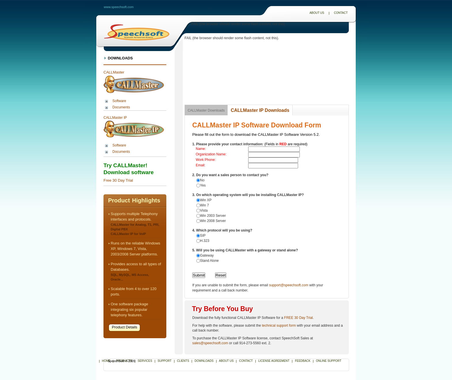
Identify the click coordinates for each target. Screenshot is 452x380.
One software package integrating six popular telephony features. (129, 309)
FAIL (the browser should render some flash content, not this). (238, 24)
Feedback (302, 360)
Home (106, 360)
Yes (203, 185)
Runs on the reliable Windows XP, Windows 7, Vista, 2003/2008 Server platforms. (135, 248)
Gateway (207, 255)
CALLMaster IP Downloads (260, 110)
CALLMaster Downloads (206, 110)
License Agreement (273, 360)
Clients (183, 360)
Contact (341, 12)
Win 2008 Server (213, 221)
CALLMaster (113, 72)
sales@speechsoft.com (210, 343)
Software (119, 101)
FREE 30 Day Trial (298, 318)
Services (145, 360)
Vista (204, 210)
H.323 (204, 241)
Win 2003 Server (213, 216)
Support (165, 360)
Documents (121, 107)
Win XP (206, 200)
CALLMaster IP (115, 118)
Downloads (120, 58)
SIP (203, 236)
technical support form (279, 325)
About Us (317, 12)
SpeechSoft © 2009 (121, 361)
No (202, 180)
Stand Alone (209, 261)
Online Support (328, 360)
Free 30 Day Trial (118, 180)
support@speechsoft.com (288, 285)
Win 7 (204, 205)
